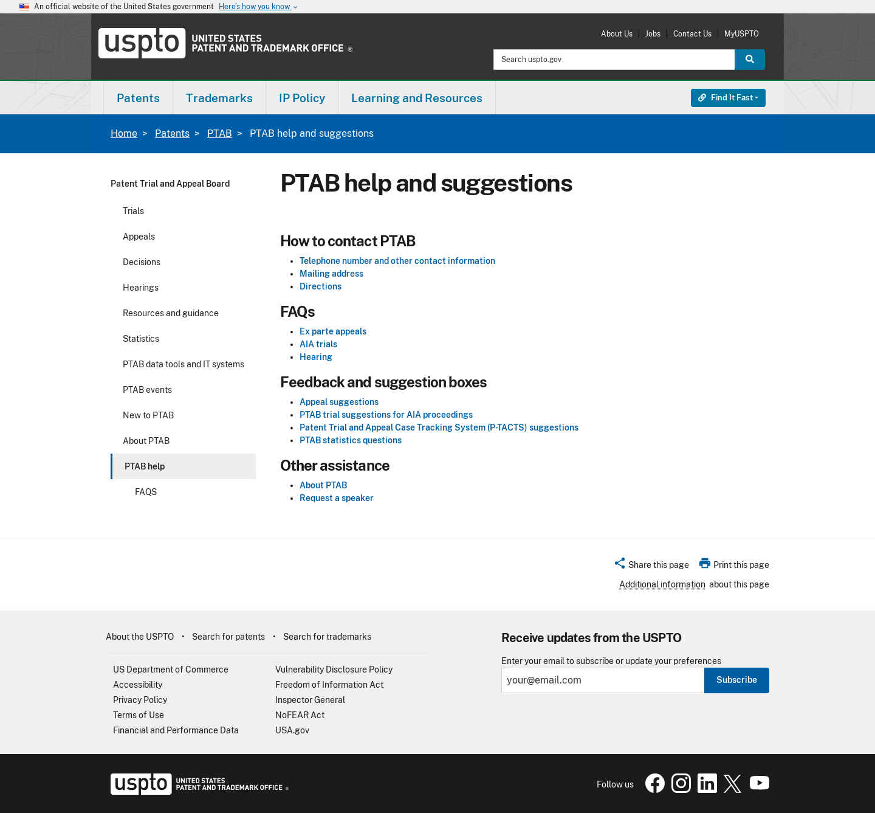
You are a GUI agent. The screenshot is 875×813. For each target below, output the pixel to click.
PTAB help (145, 466)
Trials (133, 211)
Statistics (141, 339)
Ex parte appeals (333, 331)
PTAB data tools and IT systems (183, 364)
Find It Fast (725, 97)
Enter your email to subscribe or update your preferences (611, 661)
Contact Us (692, 33)
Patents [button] (138, 98)
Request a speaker (337, 498)
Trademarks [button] (219, 98)
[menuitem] (138, 97)
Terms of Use (138, 715)
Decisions (141, 262)
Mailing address (331, 273)
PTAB (219, 133)
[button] (651, 567)
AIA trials (318, 344)
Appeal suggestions (339, 402)
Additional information (662, 584)
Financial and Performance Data (176, 730)
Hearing (316, 357)
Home (124, 133)
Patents (172, 133)
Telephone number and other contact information (397, 261)
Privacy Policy (140, 700)
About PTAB (146, 441)
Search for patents (228, 637)
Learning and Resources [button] (416, 98)
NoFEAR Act (299, 715)
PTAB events (147, 390)
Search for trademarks (327, 637)
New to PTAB (148, 415)
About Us (617, 33)
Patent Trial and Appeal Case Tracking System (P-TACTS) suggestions (439, 427)
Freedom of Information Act (329, 685)
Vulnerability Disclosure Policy (334, 669)
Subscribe (736, 680)
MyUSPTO (741, 33)
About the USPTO (140, 637)
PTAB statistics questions (351, 440)
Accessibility (137, 685)
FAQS (146, 492)
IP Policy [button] (302, 98)
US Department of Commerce (170, 669)
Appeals (139, 236)
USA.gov (292, 730)
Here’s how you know (259, 7)
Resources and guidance (171, 313)
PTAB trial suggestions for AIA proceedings (386, 415)
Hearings (141, 287)
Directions (320, 286)
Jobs (653, 33)
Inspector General (310, 700)
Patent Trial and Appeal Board (170, 184)
